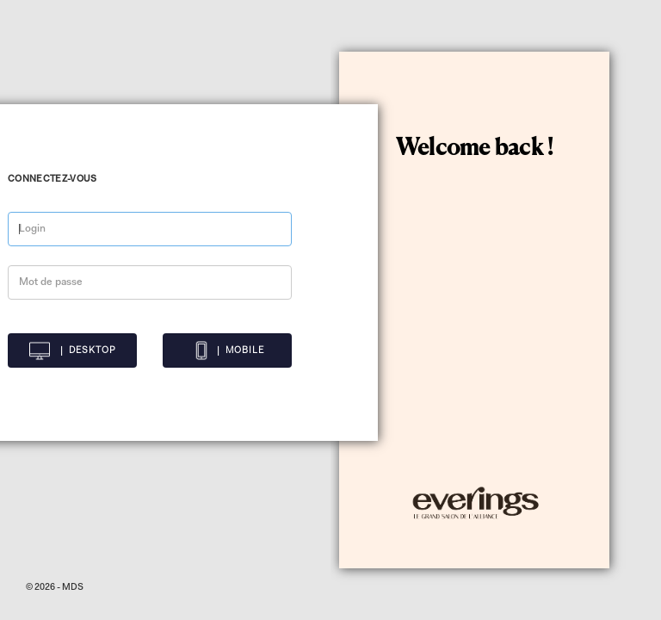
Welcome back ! (474, 148)
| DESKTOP (72, 351)
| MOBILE (227, 351)
